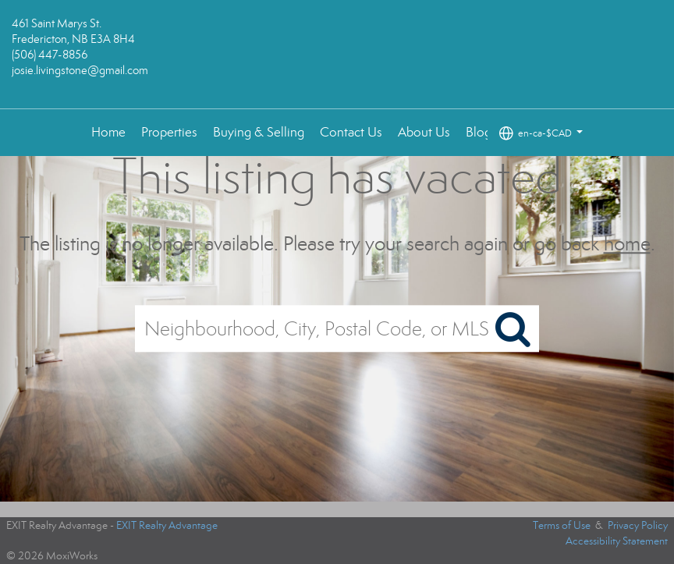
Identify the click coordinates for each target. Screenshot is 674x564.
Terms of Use (562, 525)
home (627, 244)
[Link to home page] (337, 55)
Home (108, 132)
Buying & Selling (258, 132)
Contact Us (351, 132)
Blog (478, 132)
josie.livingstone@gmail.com (80, 70)
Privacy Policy (638, 525)
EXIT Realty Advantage (167, 525)
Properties (169, 132)
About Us (424, 132)
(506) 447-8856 (49, 55)
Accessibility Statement (617, 541)
